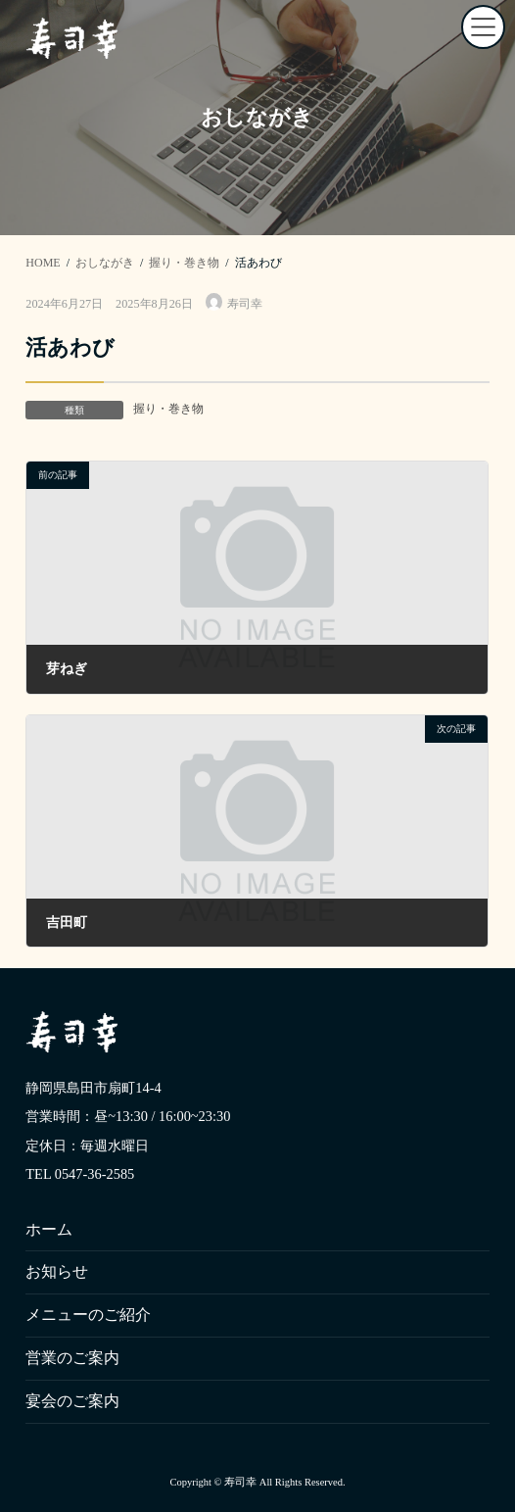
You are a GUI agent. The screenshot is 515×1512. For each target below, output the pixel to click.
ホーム (48, 1228)
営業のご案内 (72, 1357)
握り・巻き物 (168, 408)
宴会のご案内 (72, 1399)
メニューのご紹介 (88, 1314)
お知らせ (56, 1271)
